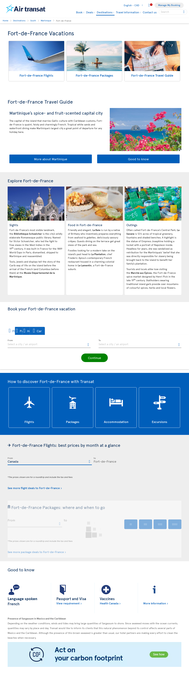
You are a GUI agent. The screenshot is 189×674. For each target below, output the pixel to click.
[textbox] (49, 343)
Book (79, 12)
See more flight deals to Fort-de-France (34, 488)
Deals (89, 12)
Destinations (104, 12)
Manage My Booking (169, 5)
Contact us (150, 12)
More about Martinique (50, 159)
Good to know (138, 159)
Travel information (127, 12)
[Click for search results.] (184, 12)
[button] (20, 331)
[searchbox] (173, 12)
